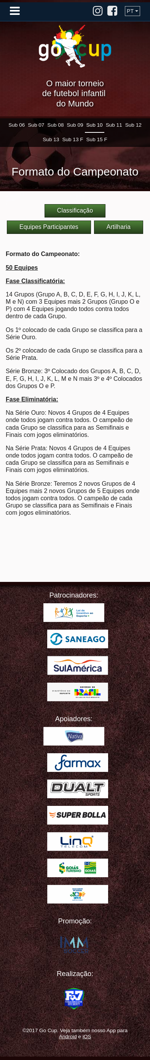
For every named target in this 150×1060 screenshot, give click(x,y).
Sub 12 (133, 125)
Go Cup (75, 46)
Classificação (75, 210)
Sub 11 (114, 125)
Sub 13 (51, 139)
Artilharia (119, 227)
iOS (87, 1036)
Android (68, 1036)
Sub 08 (55, 125)
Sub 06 (16, 125)
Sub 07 (36, 125)
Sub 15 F (96, 139)
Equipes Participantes (48, 227)
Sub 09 (75, 125)
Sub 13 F (72, 139)
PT (130, 11)
